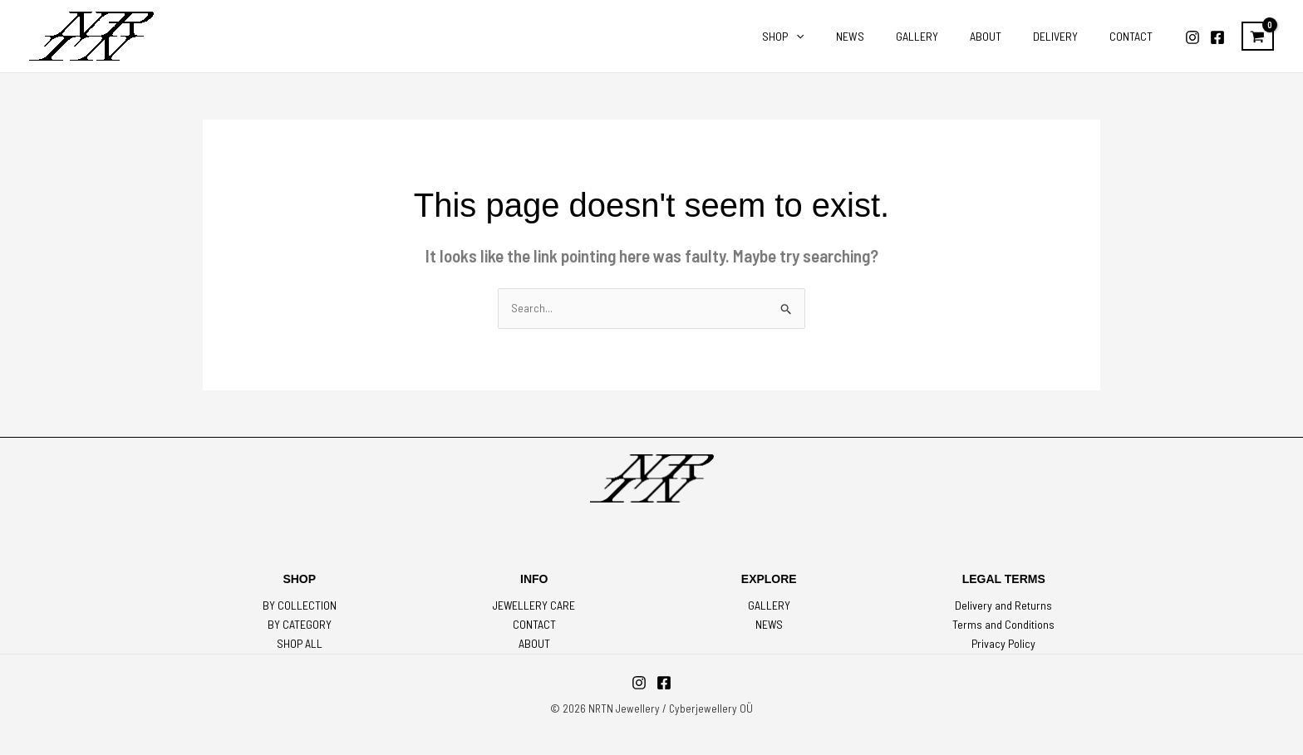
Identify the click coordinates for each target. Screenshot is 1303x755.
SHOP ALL (299, 645)
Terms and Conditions (1003, 626)
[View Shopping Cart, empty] (1258, 36)
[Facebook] (1217, 37)
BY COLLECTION (300, 606)
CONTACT (534, 626)
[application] (841, 36)
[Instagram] (1192, 37)
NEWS (769, 626)
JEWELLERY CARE (534, 606)
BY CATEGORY (300, 626)
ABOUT (534, 645)
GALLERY (769, 606)
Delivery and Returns (1003, 606)
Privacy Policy (1003, 645)
